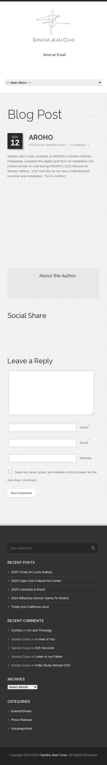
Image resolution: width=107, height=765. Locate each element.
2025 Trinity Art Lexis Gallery (31, 572)
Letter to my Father (49, 656)
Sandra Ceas (55, 144)
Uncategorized (21, 728)
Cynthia (16, 630)
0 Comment (78, 144)
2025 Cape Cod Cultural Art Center (36, 581)
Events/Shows (21, 711)
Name (84, 427)
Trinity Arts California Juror (30, 607)
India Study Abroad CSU (53, 665)
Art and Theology (39, 630)
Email (84, 443)
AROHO (41, 137)
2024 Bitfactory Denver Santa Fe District (40, 598)
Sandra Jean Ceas (53, 755)
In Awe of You (45, 639)
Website (86, 458)
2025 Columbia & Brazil (28, 589)
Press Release (21, 720)
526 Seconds (45, 648)
